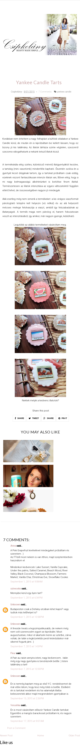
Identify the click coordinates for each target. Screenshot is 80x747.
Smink (21, 59)
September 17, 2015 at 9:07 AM (27, 720)
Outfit (34, 59)
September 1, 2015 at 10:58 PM (27, 616)
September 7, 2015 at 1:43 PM (26, 645)
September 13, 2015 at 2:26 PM (27, 698)
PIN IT (62, 418)
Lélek (9, 59)
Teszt (60, 59)
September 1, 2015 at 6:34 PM (26, 597)
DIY (70, 59)
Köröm (46, 59)
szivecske (15, 588)
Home (47, 68)
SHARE (19, 418)
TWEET (34, 418)
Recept (21, 68)
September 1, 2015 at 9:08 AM (26, 581)
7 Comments (45, 91)
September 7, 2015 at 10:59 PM (27, 668)
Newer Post (6, 735)
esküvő (60, 68)
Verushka (15, 705)
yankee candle (64, 91)
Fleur (13, 652)
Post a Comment (16, 727)
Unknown (15, 604)
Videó (34, 68)
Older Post (74, 735)
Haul (8, 68)
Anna (13, 545)
